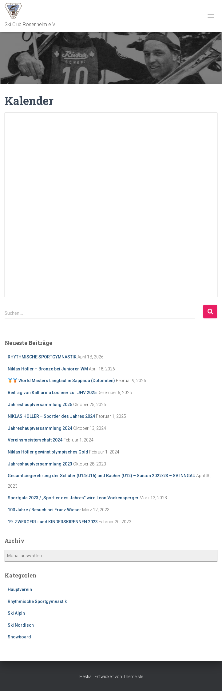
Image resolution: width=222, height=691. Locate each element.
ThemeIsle (133, 676)
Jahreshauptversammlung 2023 (40, 463)
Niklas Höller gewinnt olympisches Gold (48, 451)
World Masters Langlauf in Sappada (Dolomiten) (61, 380)
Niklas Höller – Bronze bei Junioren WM (48, 368)
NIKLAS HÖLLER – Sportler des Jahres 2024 (51, 416)
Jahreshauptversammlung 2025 (40, 404)
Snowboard (19, 636)
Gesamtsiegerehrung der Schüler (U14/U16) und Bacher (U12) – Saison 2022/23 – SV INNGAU (101, 475)
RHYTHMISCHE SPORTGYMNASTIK (42, 356)
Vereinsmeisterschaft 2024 (35, 439)
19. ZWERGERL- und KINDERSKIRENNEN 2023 (53, 521)
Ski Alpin (16, 613)
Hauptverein (20, 589)
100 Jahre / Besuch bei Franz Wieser (44, 509)
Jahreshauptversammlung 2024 (40, 428)
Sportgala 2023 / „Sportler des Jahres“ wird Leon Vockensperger (73, 497)
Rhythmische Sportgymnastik (37, 601)
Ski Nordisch (21, 625)
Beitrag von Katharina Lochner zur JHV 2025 (52, 392)
